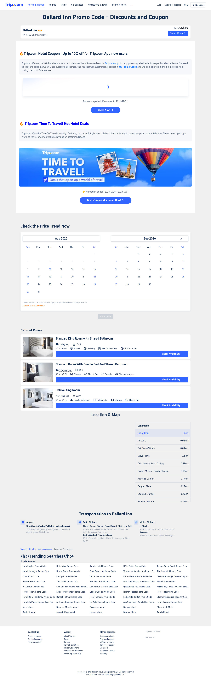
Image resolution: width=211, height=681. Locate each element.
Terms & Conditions (71, 645)
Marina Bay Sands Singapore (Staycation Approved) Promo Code (173, 587)
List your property (107, 645)
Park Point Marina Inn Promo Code (139, 581)
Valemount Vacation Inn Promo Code (139, 571)
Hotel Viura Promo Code (67, 566)
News (66, 639)
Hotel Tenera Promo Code (34, 592)
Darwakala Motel (97, 607)
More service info (34, 642)
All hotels (104, 648)
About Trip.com (70, 636)
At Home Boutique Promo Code (70, 602)
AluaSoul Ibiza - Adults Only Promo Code (140, 602)
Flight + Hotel (119, 5)
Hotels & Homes (36, 5)
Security (103, 654)
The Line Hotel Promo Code (102, 581)
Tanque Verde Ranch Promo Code (172, 566)
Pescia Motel (163, 612)
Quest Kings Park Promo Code (136, 587)
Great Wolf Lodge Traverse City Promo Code (173, 576)
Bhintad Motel (129, 612)
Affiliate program (107, 642)
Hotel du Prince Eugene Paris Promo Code (39, 602)
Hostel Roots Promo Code (68, 571)
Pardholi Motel (29, 612)
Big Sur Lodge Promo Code (102, 592)
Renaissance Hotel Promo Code (137, 576)
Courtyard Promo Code (66, 576)
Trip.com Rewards (107, 639)
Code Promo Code (31, 576)
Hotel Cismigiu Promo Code (102, 597)
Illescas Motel (96, 612)
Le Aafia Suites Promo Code (102, 602)
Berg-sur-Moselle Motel (67, 607)
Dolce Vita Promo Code (100, 576)
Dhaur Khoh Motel (165, 607)
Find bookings (198, 5)
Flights (52, 5)
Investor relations (107, 636)
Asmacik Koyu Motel (65, 612)
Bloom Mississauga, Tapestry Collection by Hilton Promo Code (173, 597)
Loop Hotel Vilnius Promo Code (104, 587)
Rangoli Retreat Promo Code (69, 597)
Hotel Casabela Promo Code (169, 602)
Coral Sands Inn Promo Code (103, 571)
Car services (77, 5)
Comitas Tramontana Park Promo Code (73, 587)
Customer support (173, 5)
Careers (67, 642)
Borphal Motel (129, 607)
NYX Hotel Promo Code (33, 587)
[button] (178, 33)
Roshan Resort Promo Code (135, 592)
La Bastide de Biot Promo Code (137, 597)
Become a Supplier (107, 651)
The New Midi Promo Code (169, 571)
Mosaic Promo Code (166, 581)
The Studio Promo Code (67, 581)
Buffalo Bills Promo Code (34, 581)
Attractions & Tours (97, 5)
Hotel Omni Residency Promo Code (39, 597)
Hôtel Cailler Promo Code (134, 566)
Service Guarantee (35, 639)
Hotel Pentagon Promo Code (36, 571)
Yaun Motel (28, 607)
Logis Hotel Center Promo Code (70, 592)
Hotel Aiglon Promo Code (34, 566)
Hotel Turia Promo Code (168, 592)
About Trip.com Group (72, 654)
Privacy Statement (71, 648)
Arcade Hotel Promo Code (102, 566)
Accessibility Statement (73, 651)
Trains (64, 5)
